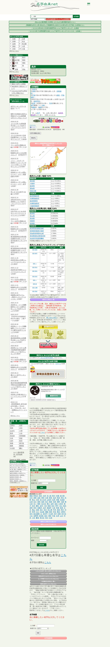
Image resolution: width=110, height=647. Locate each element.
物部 (40, 107)
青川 (46, 518)
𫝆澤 (20, 431)
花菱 (15, 69)
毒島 (38, 504)
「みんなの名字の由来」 (46, 357)
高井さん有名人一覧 (48, 299)
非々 (35, 504)
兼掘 (31, 496)
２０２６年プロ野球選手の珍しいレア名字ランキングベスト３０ (18, 126)
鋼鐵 (46, 512)
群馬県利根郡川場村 (37, 231)
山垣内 (49, 500)
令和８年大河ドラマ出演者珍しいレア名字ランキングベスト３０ (18, 201)
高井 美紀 (34, 291)
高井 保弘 (34, 271)
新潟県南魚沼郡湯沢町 (37, 236)
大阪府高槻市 (34, 206)
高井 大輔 (34, 287)
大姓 (43, 105)
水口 (60, 506)
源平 (32, 105)
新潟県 (32, 218)
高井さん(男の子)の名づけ (48, 521)
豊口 (48, 504)
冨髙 (42, 502)
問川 (62, 510)
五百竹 (12, 431)
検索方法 (34, 483)
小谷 (20, 433)
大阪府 (32, 183)
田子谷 (64, 514)
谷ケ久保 (43, 500)
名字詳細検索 (48, 491)
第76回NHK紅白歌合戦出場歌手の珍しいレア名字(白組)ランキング (18, 250)
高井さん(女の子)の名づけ (48, 524)
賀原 (61, 508)
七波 (53, 508)
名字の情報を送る (35, 133)
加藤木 (39, 508)
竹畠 (53, 516)
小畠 (23, 49)
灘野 (58, 502)
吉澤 (57, 516)
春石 (45, 516)
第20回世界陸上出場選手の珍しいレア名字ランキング (18, 340)
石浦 (50, 518)
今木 (31, 498)
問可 (56, 506)
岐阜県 (60, 113)
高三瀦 (50, 510)
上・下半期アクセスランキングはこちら (48, 578)
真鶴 (11, 443)
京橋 (37, 510)
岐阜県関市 (34, 201)
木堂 (55, 514)
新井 (11, 433)
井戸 (38, 113)
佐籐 (13, 39)
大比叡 (42, 512)
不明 (16, 63)
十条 (45, 506)
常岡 (33, 512)
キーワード (35, 537)
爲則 (42, 498)
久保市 (60, 504)
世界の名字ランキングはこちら (48, 584)
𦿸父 (20, 448)
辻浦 (31, 502)
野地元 (35, 496)
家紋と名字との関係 (19, 84)
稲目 (40, 496)
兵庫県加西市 (34, 203)
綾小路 (62, 496)
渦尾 (35, 498)
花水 (45, 510)
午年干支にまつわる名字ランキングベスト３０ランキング (18, 213)
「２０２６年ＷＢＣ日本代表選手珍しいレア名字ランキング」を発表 (55, 28)
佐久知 (43, 504)
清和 (33, 91)
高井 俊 (35, 284)
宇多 (33, 95)
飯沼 (23, 57)
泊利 (11, 441)
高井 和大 (34, 267)
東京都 (32, 181)
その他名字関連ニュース (15, 482)
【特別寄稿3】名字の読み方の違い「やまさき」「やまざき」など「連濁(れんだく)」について (19, 408)
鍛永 (64, 506)
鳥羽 (20, 441)
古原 (44, 496)
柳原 (50, 502)
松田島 (41, 516)
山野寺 (12, 425)
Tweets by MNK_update (18, 459)
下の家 (50, 514)
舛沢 (35, 508)
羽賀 (20, 438)
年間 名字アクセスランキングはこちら (48, 576)
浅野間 (35, 516)
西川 (53, 496)
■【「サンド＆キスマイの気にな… (18, 465)
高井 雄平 (34, 253)
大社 (20, 428)
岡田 (23, 60)
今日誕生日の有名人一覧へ (48, 581)
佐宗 (33, 506)
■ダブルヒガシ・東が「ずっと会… (18, 467)
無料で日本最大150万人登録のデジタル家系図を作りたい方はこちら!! (19, 116)
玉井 (44, 508)
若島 (58, 510)
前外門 (45, 514)
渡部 (38, 502)
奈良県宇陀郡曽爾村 (37, 238)
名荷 (20, 425)
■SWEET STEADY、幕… (16, 471)
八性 (33, 518)
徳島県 (32, 221)
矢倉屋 (62, 500)
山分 (61, 516)
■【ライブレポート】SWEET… (17, 463)
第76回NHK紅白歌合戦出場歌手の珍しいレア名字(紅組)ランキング (18, 238)
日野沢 (63, 512)
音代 (31, 514)
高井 (33, 89)
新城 (49, 506)
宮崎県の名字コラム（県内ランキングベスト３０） (18, 297)
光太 (23, 41)
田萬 (59, 514)
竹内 (50, 103)
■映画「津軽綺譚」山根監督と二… (18, 480)
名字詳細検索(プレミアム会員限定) (58, 19)
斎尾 (31, 508)
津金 (23, 69)
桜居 (58, 498)
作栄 (54, 512)
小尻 (23, 46)
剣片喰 (16, 60)
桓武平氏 (37, 101)
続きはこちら (15, 416)
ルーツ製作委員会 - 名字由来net (18, 454)
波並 (56, 504)
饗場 (37, 518)
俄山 (33, 510)
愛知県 (33, 115)
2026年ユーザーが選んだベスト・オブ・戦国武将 (18, 174)
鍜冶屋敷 (36, 514)
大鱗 (62, 502)
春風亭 (49, 508)
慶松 (37, 506)
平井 (54, 510)
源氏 (58, 95)
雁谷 (58, 512)
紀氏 (33, 103)
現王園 (24, 44)
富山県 (32, 216)
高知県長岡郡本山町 (37, 233)
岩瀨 (13, 41)
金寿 (52, 504)
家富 (50, 498)
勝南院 (21, 446)
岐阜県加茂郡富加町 (37, 228)
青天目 (42, 518)
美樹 (11, 428)
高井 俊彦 (34, 249)
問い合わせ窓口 (51, 318)
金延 (38, 498)
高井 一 (35, 263)
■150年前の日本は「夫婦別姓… (17, 475)
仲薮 (57, 500)
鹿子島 (21, 443)
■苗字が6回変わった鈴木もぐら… (18, 473)
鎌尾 (11, 446)
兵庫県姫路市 (34, 198)
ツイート (33, 125)
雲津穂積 (22, 436)
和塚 (57, 508)
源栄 (13, 46)
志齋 (23, 39)
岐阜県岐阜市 (34, 196)
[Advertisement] (48, 50)
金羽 (41, 506)
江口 (37, 512)
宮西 (54, 502)
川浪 (37, 500)
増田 (23, 63)
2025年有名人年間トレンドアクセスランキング (18, 262)
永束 (46, 498)
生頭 (54, 498)
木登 (13, 49)
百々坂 (49, 496)
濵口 (41, 510)
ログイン (58, 363)
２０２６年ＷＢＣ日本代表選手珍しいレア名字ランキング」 (18, 137)
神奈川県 (33, 191)
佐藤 (57, 496)
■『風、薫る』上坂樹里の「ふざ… (18, 469)
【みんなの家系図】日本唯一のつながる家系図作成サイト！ (55, 22)
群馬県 (32, 223)
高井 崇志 (34, 276)
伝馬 (53, 500)
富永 (53, 506)
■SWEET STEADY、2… (16, 479)
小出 (31, 516)
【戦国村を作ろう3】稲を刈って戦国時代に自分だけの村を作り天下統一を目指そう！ (55, 25)
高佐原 (12, 436)
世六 (46, 502)
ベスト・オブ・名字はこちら (48, 573)
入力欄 (33, 480)
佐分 (35, 502)
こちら (16, 51)
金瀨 (13, 44)
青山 (33, 500)
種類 (32, 540)
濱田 (49, 516)
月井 (11, 438)
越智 (33, 107)
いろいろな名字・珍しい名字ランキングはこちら (48, 571)
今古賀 (12, 448)
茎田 (50, 512)
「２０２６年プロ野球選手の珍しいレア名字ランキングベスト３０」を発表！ (55, 31)
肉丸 (62, 498)
